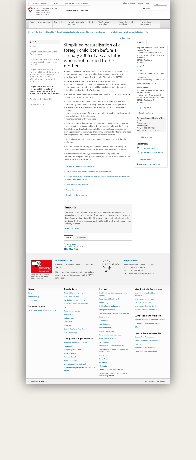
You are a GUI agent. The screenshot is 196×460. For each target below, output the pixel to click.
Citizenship (49, 32)
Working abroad (70, 418)
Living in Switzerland (143, 367)
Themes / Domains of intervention (147, 405)
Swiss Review (104, 424)
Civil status (103, 431)
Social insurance (105, 389)
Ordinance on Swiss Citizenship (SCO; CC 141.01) (88, 261)
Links (67, 238)
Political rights (104, 367)
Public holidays (145, 137)
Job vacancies (33, 365)
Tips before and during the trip (75, 365)
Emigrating (68, 411)
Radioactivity (69, 383)
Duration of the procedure (76, 195)
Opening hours (145, 108)
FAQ (65, 372)
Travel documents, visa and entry (76, 368)
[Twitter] (67, 313)
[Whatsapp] (74, 313)
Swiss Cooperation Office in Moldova (42, 375)
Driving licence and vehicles (109, 371)
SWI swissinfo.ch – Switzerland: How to (84, 293)
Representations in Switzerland (75, 407)
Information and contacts (144, 364)
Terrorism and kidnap (72, 376)
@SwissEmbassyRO (149, 148)
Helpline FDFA (131, 325)
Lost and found (105, 392)
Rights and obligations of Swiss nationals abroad (79, 434)
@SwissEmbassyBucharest (152, 152)
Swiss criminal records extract (110, 400)
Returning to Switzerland (73, 425)
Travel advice (59, 24)
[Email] (77, 313)
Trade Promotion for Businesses (111, 434)
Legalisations (104, 382)
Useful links (103, 420)
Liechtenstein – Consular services (111, 410)
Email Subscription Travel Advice (76, 394)
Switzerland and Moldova (128, 24)
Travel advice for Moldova (73, 358)
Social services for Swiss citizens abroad (114, 378)
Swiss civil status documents (77, 185)
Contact (139, 42)
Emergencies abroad (107, 374)
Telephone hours (146, 113)
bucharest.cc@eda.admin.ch (151, 79)
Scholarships (104, 407)
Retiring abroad (70, 422)
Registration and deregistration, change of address (115, 359)
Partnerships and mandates (145, 412)
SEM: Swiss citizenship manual (80, 252)
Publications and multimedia (146, 416)
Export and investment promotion (147, 388)
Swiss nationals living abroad (75, 429)
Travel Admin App (70, 397)
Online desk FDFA (64, 325)
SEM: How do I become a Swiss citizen (83, 243)
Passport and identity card (109, 364)
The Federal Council (39, 3)
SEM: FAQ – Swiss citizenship (79, 248)
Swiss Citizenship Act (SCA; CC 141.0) (83, 256)
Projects (138, 409)
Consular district (145, 159)
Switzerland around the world (76, 3)
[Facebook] (65, 313)
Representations (44, 24)
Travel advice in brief (71, 361)
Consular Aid (69, 386)
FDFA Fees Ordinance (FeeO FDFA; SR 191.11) (87, 265)
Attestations (103, 385)
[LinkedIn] (70, 313)
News (32, 24)
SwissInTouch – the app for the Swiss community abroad (113, 439)
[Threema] (72, 313)
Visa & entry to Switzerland (107, 24)
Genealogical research (107, 403)
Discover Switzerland (76, 284)
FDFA (56, 3)
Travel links (68, 390)
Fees (67, 200)
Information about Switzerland (146, 371)
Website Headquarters (148, 83)
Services (92, 24)
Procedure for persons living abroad (80, 166)
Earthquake (68, 379)
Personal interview (73, 190)
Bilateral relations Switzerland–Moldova (150, 384)
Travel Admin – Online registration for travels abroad (113, 415)
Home (30, 32)
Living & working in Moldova (76, 24)
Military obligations (106, 396)
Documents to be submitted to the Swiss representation (88, 172)
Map (140, 66)
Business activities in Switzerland (147, 374)
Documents (81, 238)
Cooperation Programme (144, 402)
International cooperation (149, 24)
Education (138, 392)
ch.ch (69, 288)
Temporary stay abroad (72, 414)
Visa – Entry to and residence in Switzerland (146, 359)
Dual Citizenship (72, 228)
